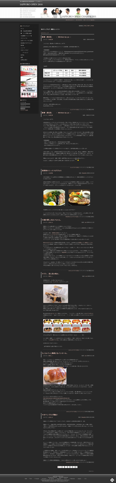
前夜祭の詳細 (55, 232)
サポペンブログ (24, 50)
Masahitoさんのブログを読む (72, 216)
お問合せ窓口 (24, 59)
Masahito (84, 173)
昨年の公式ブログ (47, 242)
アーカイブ (25, 52)
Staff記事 (50, 39)
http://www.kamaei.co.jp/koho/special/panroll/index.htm (56, 398)
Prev (60, 467)
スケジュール (24, 38)
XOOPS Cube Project (64, 479)
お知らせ (50, 222)
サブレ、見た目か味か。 (51, 274)
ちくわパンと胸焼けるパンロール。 (55, 353)
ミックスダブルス (54, 234)
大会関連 (50, 173)
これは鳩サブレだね (53, 340)
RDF (88, 25)
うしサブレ (55, 281)
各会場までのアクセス (26, 43)
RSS (85, 25)
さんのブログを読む (74, 109)
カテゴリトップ (45, 33)
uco (85, 222)
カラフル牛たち (89, 313)
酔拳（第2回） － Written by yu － (56, 37)
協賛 (22, 57)
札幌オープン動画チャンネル (86, 242)
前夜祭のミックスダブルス (52, 170)
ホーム (22, 28)
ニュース (23, 47)
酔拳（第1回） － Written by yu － (56, 113)
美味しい (50, 276)
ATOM (92, 25)
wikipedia (64, 252)
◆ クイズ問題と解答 (26, 33)
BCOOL (66, 481)
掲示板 (22, 45)
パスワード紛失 (24, 110)
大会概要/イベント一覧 (26, 35)
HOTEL (22, 55)
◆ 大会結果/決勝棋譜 (26, 31)
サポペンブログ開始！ (50, 415)
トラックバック (81, 411)
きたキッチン (54, 313)
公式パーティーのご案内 (27, 40)
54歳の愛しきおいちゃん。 (52, 220)
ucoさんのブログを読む (74, 270)
